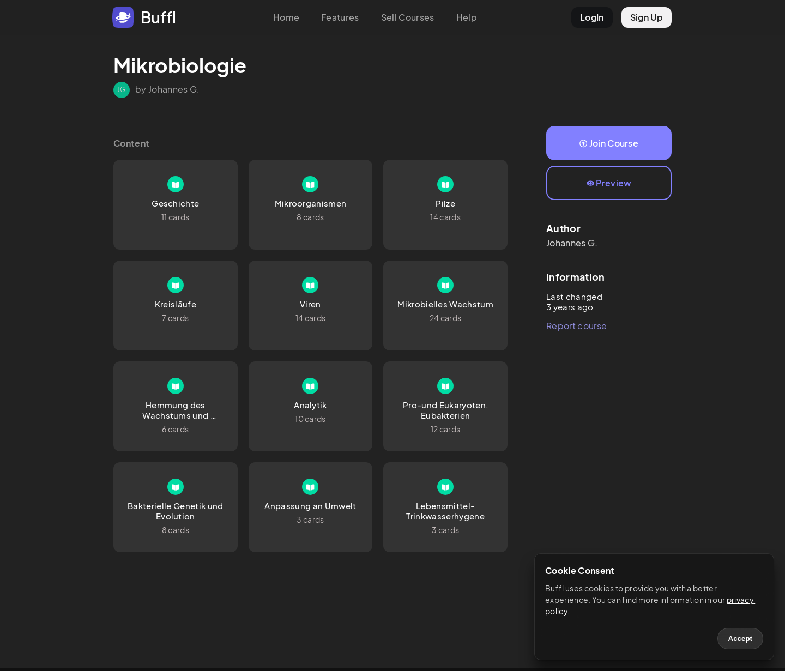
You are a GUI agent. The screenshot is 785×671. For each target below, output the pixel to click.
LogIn (592, 17)
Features (340, 17)
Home (286, 17)
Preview (609, 183)
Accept (740, 638)
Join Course (608, 143)
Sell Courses (407, 17)
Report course (576, 325)
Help (466, 17)
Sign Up (646, 17)
